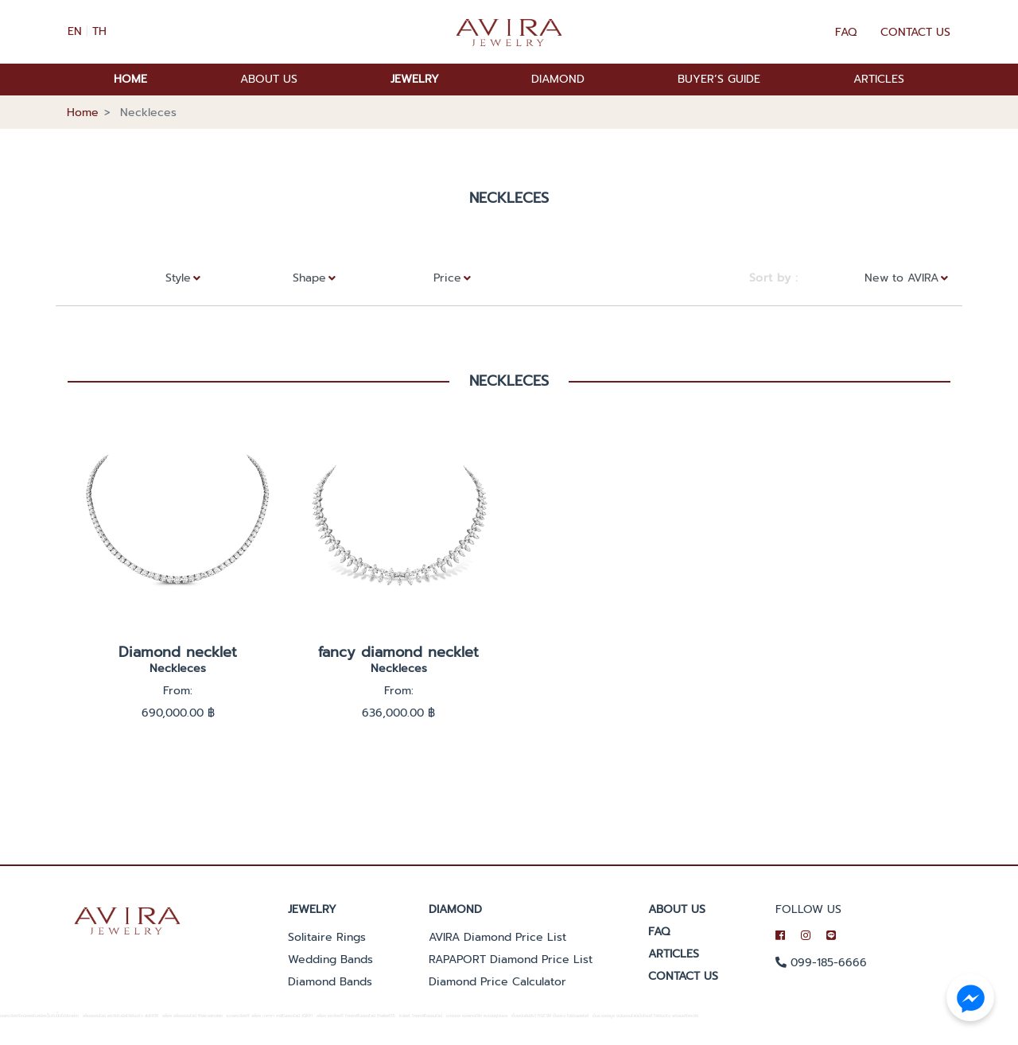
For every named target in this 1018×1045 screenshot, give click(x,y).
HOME (130, 79)
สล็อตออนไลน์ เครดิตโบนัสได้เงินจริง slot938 (120, 1016)
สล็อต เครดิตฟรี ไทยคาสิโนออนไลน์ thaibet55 (356, 1016)
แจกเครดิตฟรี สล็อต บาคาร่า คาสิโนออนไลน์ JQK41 (270, 1016)
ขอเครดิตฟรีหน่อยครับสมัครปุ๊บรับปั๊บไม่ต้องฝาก (39, 1016)
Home (83, 112)
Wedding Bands (330, 959)
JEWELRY (414, 79)
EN (75, 31)
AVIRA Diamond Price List (497, 937)
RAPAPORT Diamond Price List (511, 959)
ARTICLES (878, 79)
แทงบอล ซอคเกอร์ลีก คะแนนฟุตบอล (476, 1016)
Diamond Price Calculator (497, 981)
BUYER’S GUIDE (719, 79)
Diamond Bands (330, 981)
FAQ (846, 32)
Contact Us (915, 32)
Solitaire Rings (327, 937)
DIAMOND (558, 79)
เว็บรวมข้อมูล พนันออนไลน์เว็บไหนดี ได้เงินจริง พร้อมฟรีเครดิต (645, 1016)
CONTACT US (683, 976)
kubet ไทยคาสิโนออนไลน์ (420, 1016)
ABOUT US (268, 79)
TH (99, 31)
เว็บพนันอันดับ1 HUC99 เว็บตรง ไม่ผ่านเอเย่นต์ (550, 1016)
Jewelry (312, 909)
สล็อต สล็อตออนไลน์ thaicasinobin (192, 1016)
